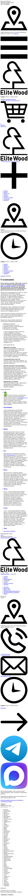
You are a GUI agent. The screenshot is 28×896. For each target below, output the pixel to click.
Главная (6, 190)
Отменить (10, 894)
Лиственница (8, 407)
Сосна (5, 508)
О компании (7, 198)
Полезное (6, 196)
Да (1, 4)
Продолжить (4, 894)
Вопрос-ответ (7, 589)
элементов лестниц (10, 286)
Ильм (5, 470)
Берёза (6, 429)
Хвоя (5, 528)
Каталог (6, 192)
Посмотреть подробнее (9, 531)
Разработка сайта (5, 574)
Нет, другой (6, 4)
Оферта (5, 593)
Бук (5, 451)
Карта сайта (7, 588)
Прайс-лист (6, 193)
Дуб (5, 392)
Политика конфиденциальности (12, 591)
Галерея (6, 194)
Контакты (6, 200)
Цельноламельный (5, 537)
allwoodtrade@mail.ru (11, 99)
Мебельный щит (8, 579)
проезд (16, 33)
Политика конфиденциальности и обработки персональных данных (12, 801)
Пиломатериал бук (11, 455)
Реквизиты (3, 708)
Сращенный (13, 537)
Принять (3, 804)
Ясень (5, 489)
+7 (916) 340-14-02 (5, 100)
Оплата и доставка (8, 197)
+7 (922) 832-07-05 (15, 100)
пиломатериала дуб (22, 397)
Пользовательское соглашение (11, 592)
